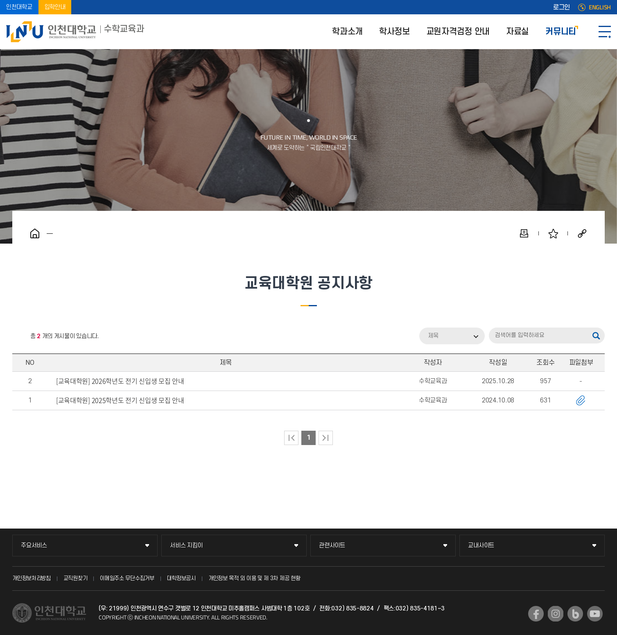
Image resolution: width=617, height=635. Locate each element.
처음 (291, 438)
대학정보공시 (181, 578)
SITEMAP (604, 31)
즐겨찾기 (553, 233)
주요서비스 (34, 545)
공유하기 (582, 233)
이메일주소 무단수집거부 (127, 578)
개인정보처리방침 (31, 578)
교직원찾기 (75, 578)
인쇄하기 (524, 233)
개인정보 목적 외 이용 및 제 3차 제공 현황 (254, 578)
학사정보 (394, 31)
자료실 (517, 31)
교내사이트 (481, 545)
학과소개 (347, 31)
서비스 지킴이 (186, 545)
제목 (433, 335)
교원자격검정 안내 (458, 31)
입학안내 (55, 7)
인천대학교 (19, 7)
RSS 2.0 (18, 336)
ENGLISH (600, 7)
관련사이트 (332, 545)
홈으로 (35, 233)
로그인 (561, 7)
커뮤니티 (560, 31)
